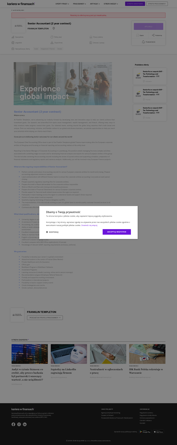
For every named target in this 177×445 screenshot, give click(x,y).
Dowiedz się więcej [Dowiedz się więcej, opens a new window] (89, 225)
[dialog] (88, 222)
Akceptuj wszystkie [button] (116, 232)
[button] (52, 232)
